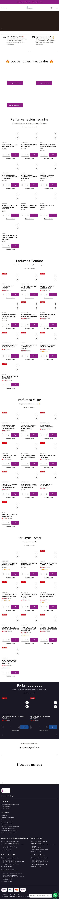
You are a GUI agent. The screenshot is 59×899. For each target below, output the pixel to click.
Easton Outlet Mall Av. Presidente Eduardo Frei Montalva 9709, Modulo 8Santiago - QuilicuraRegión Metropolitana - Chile (43, 846)
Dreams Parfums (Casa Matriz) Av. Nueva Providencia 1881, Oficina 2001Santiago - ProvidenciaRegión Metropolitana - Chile (12, 846)
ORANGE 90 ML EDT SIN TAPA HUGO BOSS (10, 154)
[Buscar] (5, 7)
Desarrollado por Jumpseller (25, 896)
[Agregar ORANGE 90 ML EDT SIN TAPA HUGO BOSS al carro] (15, 164)
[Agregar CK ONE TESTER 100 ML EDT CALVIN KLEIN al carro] (15, 583)
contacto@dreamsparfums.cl (10, 841)
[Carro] (56, 7)
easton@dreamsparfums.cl (39, 841)
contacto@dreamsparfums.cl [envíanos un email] (10, 804)
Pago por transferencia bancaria (10, 826)
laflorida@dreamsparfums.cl (39, 858)
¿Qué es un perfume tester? (8, 828)
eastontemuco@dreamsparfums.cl (11, 873)
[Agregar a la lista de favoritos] (17, 142)
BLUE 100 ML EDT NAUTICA (7, 296)
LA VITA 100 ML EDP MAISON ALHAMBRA (15, 725)
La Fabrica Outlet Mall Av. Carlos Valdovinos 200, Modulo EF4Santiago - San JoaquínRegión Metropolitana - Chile (12, 862)
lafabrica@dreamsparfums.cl (10, 858)
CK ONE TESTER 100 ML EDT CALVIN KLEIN (10, 573)
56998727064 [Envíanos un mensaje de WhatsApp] (6, 809)
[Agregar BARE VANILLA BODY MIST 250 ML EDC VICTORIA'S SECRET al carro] (15, 444)
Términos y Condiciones (7, 817)
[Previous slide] (3, 735)
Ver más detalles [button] (6, 850)
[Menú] (2, 7)
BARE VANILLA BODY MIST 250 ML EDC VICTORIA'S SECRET (9, 435)
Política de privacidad (7, 822)
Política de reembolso (7, 819)
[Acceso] (52, 7)
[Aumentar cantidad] (9, 163)
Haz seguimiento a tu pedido (9, 832)
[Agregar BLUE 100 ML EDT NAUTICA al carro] (15, 303)
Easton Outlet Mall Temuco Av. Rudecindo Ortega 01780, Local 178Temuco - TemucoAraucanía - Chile (12, 877)
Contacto (4, 815)
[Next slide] (55, 735)
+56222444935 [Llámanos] (6, 806)
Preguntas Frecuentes (7, 824)
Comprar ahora (10, 167)
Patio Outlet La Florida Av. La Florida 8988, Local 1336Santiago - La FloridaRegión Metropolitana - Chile (39, 862)
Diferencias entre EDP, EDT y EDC (10, 830)
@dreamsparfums (29, 756)
